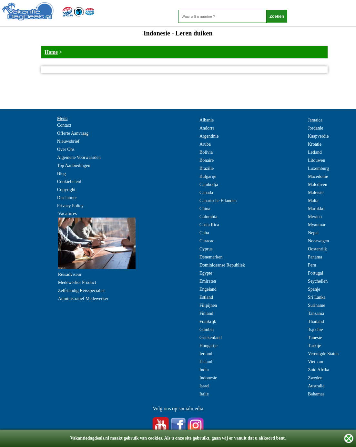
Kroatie (314, 144)
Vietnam (315, 361)
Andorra (207, 128)
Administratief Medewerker (83, 298)
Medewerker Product (77, 282)
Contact (64, 125)
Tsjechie (315, 329)
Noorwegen (318, 240)
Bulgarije (207, 176)
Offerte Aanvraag (72, 133)
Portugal (315, 273)
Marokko (316, 208)
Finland (206, 313)
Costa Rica (209, 224)
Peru (312, 265)
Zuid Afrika (318, 369)
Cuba (204, 232)
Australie (316, 386)
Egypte (205, 273)
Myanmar (316, 224)
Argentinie (209, 136)
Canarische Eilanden (218, 200)
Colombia (208, 216)
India (204, 369)
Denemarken (211, 257)
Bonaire (206, 160)
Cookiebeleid (69, 181)
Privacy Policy (70, 205)
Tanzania (316, 313)
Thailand (316, 321)
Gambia (206, 329)
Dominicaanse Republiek (222, 265)
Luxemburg (318, 168)
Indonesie (208, 377)
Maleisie (315, 192)
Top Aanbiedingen (73, 165)
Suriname (316, 305)
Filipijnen (208, 305)
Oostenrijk (317, 249)
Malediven (317, 184)
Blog (61, 173)
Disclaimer (67, 197)
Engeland (208, 289)
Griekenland (210, 337)
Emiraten (207, 281)
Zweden (315, 377)
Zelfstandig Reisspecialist (81, 290)
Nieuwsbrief (68, 141)
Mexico (315, 216)
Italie (204, 394)
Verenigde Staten (323, 353)
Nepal (313, 232)
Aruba (205, 144)
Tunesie (315, 337)
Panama (315, 257)
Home (51, 52)
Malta (313, 200)
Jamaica (315, 120)
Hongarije (208, 345)
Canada (206, 192)
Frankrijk (207, 321)
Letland (315, 152)
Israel (204, 386)
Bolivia (206, 152)
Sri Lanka (317, 297)
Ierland (205, 353)
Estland (206, 297)
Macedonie (318, 176)
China (204, 208)
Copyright (66, 189)
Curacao (207, 240)
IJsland (205, 361)
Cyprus (205, 249)
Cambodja (208, 184)
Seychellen (318, 281)
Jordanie (315, 128)
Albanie (206, 120)
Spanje (314, 289)
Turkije (314, 345)
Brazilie (206, 168)
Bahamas (316, 394)
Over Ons (66, 149)
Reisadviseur (69, 274)
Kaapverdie (318, 136)
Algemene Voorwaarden (79, 157)
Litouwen (316, 160)
